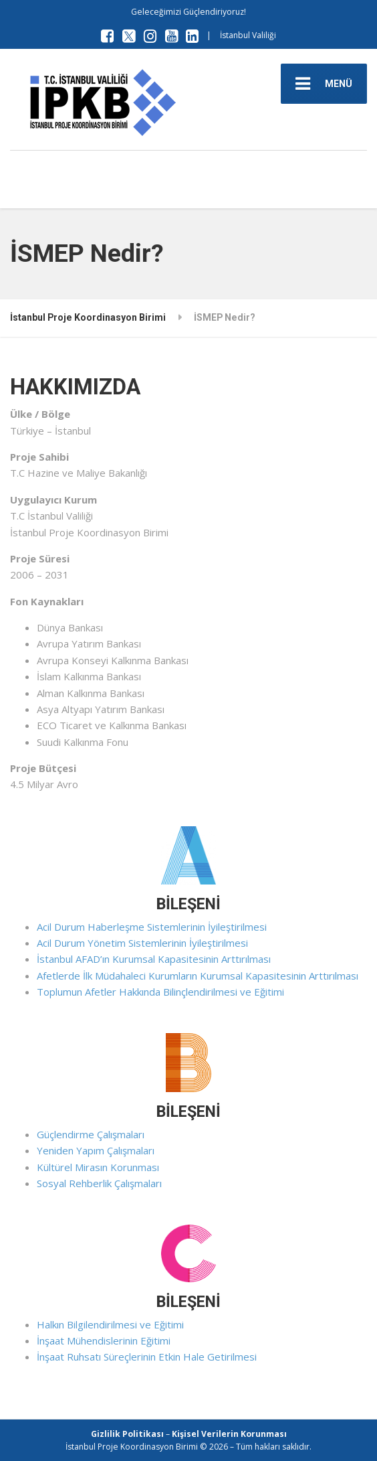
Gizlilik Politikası (127, 1434)
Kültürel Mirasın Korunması (98, 1167)
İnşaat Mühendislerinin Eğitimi (103, 1340)
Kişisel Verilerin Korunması (229, 1434)
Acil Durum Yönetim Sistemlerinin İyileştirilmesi (142, 942)
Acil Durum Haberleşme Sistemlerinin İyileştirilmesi (152, 926)
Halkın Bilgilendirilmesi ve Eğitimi (110, 1324)
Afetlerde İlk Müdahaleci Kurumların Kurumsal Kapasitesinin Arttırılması (197, 975)
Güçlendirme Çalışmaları (90, 1134)
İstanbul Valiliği (248, 35)
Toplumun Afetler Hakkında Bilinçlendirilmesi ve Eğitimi (160, 991)
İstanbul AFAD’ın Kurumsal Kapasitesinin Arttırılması (154, 959)
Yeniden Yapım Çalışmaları (95, 1150)
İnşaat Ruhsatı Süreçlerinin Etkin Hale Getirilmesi (147, 1356)
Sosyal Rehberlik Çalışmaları (99, 1183)
